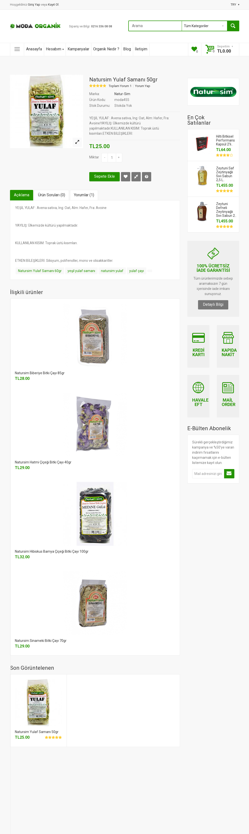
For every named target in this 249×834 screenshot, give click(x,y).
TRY (235, 4)
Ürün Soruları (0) (51, 195)
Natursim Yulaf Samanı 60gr (40, 271)
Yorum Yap (142, 86)
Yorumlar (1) (84, 195)
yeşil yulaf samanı (81, 271)
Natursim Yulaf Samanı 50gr (37, 732)
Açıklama (21, 195)
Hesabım (55, 49)
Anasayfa (34, 49)
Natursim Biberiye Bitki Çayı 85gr (40, 373)
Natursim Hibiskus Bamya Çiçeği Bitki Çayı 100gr (52, 551)
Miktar (94, 157)
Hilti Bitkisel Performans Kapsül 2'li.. (225, 140)
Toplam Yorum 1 (120, 86)
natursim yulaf (112, 271)
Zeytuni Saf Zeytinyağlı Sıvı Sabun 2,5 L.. (225, 174)
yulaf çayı (136, 271)
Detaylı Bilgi (213, 304)
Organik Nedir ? (106, 49)
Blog (127, 49)
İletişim (141, 49)
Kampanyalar (78, 49)
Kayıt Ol (53, 4)
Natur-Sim (122, 94)
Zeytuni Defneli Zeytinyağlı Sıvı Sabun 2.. (226, 210)
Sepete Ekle (104, 176)
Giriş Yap (34, 4)
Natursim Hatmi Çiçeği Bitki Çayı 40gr (43, 462)
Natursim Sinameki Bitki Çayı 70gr (41, 641)
